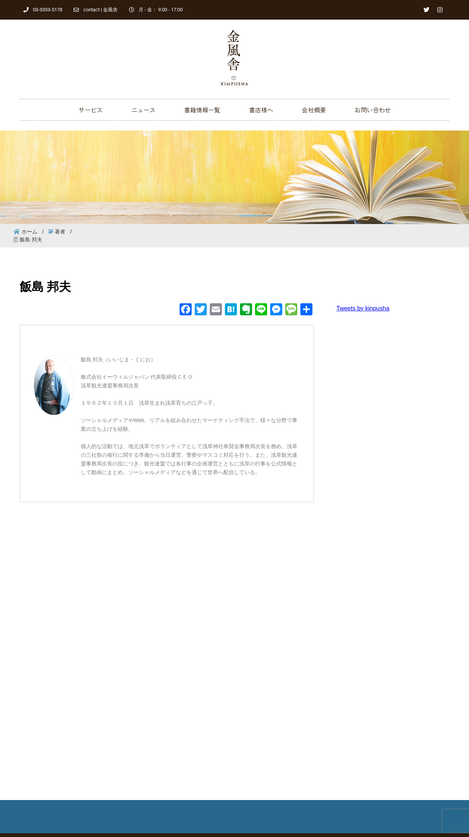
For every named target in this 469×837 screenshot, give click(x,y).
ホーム (29, 232)
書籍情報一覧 (202, 109)
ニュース (143, 109)
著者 (60, 232)
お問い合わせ (373, 109)
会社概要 (314, 109)
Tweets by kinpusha (363, 308)
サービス (90, 109)
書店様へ (261, 109)
